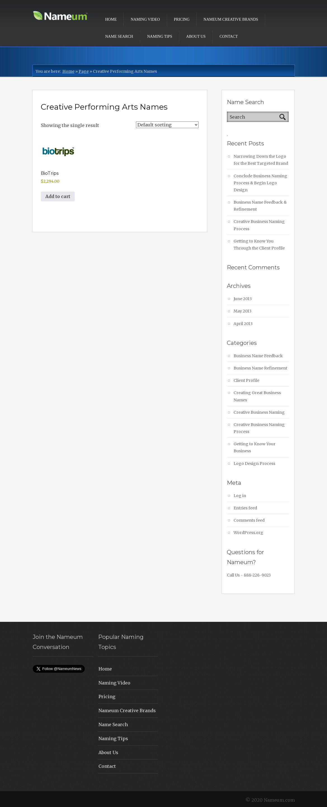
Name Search (119, 36)
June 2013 (243, 298)
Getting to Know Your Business (255, 447)
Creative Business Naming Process (259, 225)
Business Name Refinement (260, 368)
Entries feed (245, 507)
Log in (240, 495)
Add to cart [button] (57, 196)
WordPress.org (248, 532)
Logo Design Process (254, 463)
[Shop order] (167, 124)
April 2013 (243, 323)
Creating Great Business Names (257, 396)
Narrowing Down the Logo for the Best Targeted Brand (261, 160)
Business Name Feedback (258, 355)
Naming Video (145, 19)
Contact (229, 36)
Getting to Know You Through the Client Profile (259, 245)
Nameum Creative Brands (231, 19)
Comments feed (249, 520)
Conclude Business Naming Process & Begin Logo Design (260, 182)
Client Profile (246, 380)
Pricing (182, 19)
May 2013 (242, 311)
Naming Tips (159, 36)
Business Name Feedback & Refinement (260, 206)
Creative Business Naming (259, 412)
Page (84, 71)
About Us (196, 36)
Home (111, 19)
